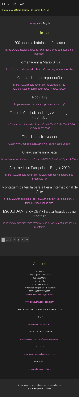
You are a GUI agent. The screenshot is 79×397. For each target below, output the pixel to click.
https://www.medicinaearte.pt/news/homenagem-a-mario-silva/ (39, 69)
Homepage (34, 23)
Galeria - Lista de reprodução (39, 78)
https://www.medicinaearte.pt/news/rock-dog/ (39, 104)
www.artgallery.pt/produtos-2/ (39, 324)
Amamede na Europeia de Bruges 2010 (39, 168)
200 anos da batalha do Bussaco (39, 43)
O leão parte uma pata (39, 152)
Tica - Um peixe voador (39, 137)
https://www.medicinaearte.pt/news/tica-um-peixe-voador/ (40, 143)
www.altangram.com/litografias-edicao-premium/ (39, 339)
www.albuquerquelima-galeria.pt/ (39, 302)
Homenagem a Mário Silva (39, 62)
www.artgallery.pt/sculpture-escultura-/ (39, 354)
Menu (71, 6)
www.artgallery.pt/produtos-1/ (39, 369)
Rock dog (39, 97)
